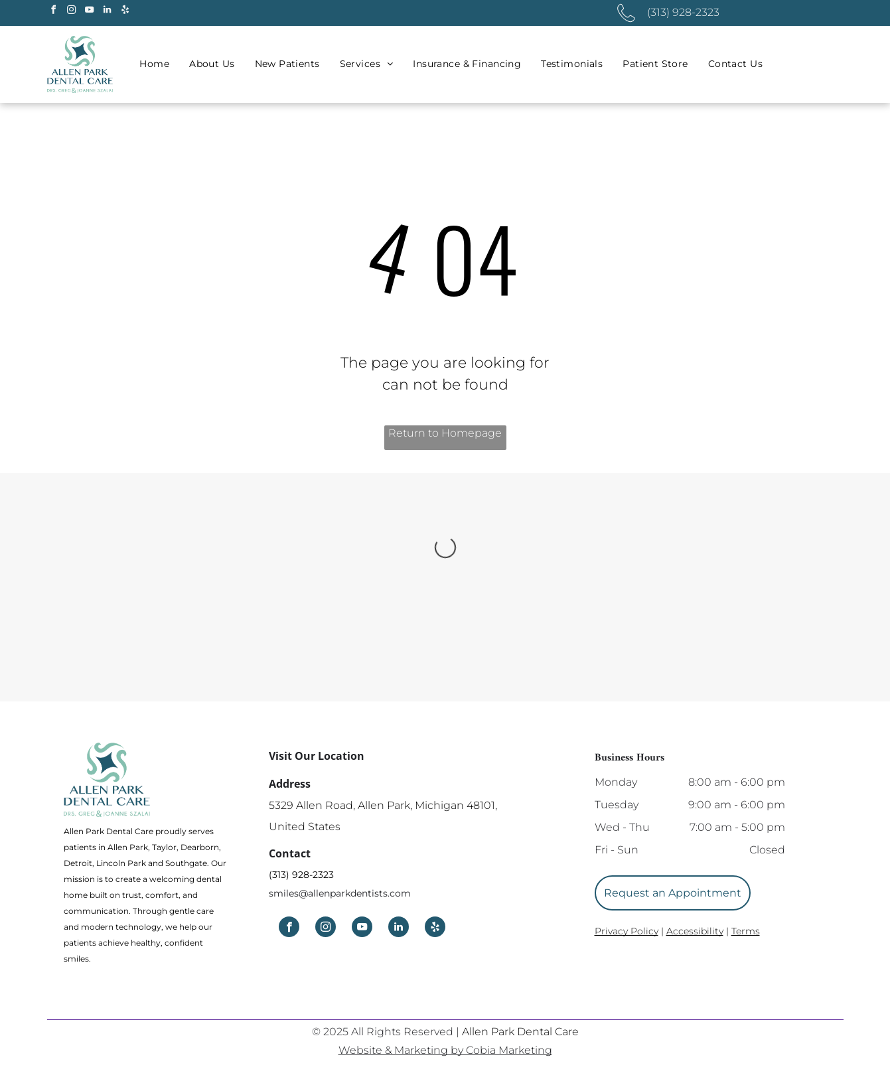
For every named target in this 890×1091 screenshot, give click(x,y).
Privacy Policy (626, 931)
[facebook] (53, 11)
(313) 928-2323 (301, 875)
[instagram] (71, 11)
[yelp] (125, 11)
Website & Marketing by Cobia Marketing (445, 1050)
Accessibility (694, 931)
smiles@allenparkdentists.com (340, 893)
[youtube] (89, 11)
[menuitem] (154, 64)
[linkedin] (107, 11)
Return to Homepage (445, 433)
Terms (745, 931)
